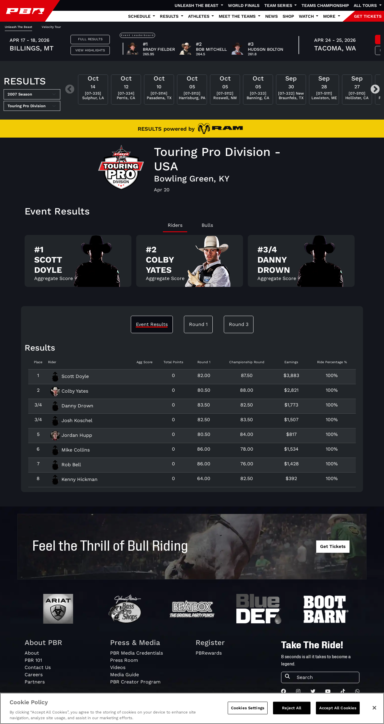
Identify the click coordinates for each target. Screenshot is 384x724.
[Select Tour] (32, 106)
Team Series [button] (278, 5)
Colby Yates (69, 391)
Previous (69, 89)
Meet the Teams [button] (238, 16)
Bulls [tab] (207, 225)
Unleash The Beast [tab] (18, 27)
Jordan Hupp (71, 435)
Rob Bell (65, 464)
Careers (34, 674)
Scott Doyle (69, 376)
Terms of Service (354, 708)
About (32, 653)
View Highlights (90, 50)
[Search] (326, 677)
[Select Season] (32, 94)
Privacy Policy (313, 708)
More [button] (330, 16)
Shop (288, 16)
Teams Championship (325, 5)
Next (375, 89)
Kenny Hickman (74, 479)
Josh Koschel (71, 420)
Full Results (90, 39)
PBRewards (209, 653)
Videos (117, 667)
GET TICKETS (368, 16)
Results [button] (170, 16)
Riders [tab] (175, 225)
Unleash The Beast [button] (197, 5)
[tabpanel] (192, 263)
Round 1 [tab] (198, 324)
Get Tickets (333, 546)
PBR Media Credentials (136, 653)
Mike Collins (70, 450)
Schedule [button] (140, 16)
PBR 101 (33, 660)
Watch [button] (307, 16)
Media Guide (124, 674)
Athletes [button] (199, 16)
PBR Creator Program (135, 682)
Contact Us (38, 667)
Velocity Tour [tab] (51, 27)
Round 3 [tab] (238, 324)
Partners (35, 682)
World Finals (244, 5)
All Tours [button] (366, 5)
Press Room (124, 660)
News (271, 16)
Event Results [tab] (152, 324)
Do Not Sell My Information (263, 708)
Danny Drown (71, 406)
